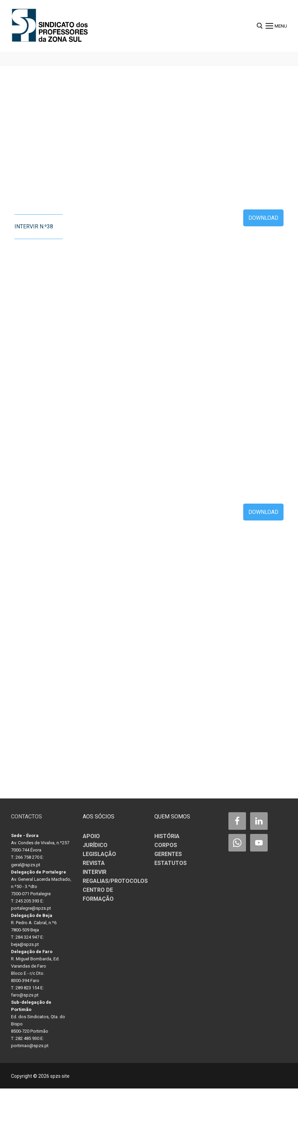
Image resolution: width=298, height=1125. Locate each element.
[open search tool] (260, 26)
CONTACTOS (26, 816)
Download (263, 218)
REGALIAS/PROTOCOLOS (115, 881)
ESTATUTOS (170, 863)
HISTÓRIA (166, 836)
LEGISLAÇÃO (99, 854)
